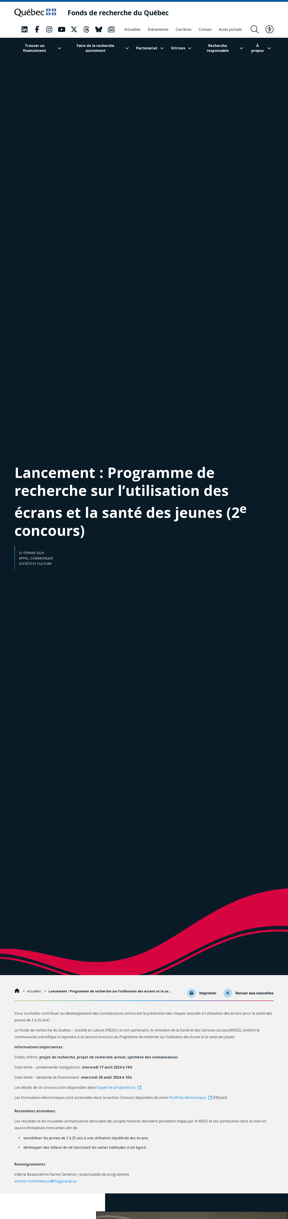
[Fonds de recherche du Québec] (118, 13)
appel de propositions (116, 1087)
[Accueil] (17, 991)
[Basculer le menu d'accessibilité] (270, 29)
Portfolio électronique (187, 1097)
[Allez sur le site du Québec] (35, 13)
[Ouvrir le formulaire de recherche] (255, 29)
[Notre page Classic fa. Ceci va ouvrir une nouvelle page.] (24, 29)
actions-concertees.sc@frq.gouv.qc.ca (45, 1181)
